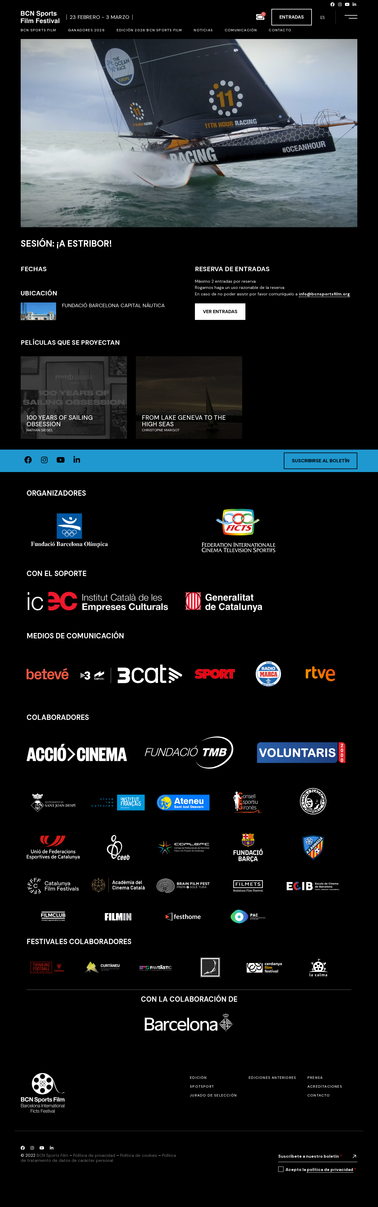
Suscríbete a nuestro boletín (310, 1156)
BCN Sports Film (52, 1155)
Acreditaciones (324, 1086)
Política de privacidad (94, 1155)
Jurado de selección (213, 1095)
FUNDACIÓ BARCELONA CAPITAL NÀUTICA (113, 305)
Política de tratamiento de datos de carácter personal (98, 1158)
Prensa (315, 1077)
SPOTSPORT (202, 1086)
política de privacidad (330, 1169)
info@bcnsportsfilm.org (324, 294)
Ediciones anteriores (272, 1077)
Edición (198, 1077)
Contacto (318, 1095)
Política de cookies (138, 1155)
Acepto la (321, 1169)
